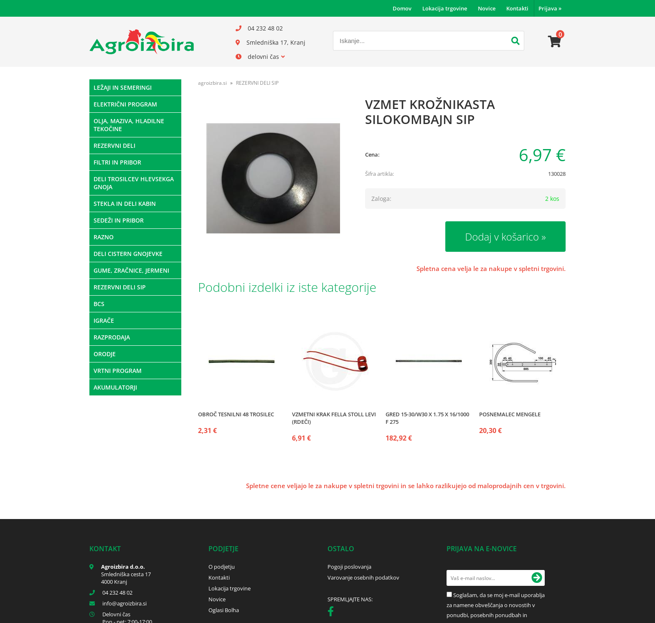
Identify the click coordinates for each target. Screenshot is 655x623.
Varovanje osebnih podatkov (363, 577)
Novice (486, 8)
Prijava (549, 8)
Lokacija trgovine (444, 8)
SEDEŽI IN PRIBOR (119, 220)
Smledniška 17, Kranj (275, 42)
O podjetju (221, 566)
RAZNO (104, 237)
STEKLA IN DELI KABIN (125, 204)
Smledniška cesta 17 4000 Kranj (126, 577)
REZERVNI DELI (114, 145)
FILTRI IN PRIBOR (117, 162)
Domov (402, 8)
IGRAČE (104, 320)
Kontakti (517, 8)
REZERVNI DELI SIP (120, 287)
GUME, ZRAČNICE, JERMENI (131, 270)
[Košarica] (554, 41)
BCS (99, 304)
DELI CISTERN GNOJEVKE (128, 254)
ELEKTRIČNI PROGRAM (125, 104)
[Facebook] (333, 613)
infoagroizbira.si (124, 603)
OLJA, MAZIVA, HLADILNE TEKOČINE (129, 125)
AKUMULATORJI (115, 387)
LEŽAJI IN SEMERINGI (123, 87)
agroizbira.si (212, 82)
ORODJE (105, 354)
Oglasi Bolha (223, 610)
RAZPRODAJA (112, 337)
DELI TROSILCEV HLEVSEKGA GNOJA (134, 183)
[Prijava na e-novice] (537, 578)
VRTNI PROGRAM (118, 371)
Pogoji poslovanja (349, 566)
